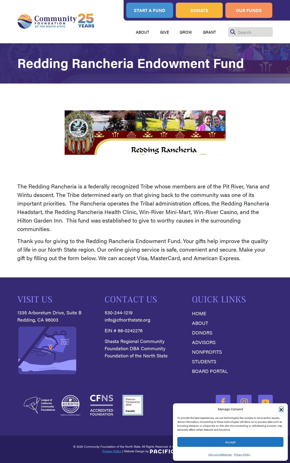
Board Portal (210, 370)
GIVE (164, 32)
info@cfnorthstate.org (127, 319)
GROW (186, 32)
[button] (281, 409)
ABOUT (142, 32)
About (200, 322)
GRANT (209, 32)
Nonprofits (207, 351)
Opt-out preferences (220, 454)
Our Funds (249, 10)
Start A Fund (149, 10)
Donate (199, 10)
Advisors (204, 342)
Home (199, 313)
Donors (202, 332)
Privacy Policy (242, 454)
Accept (230, 442)
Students (204, 361)
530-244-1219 (119, 312)
